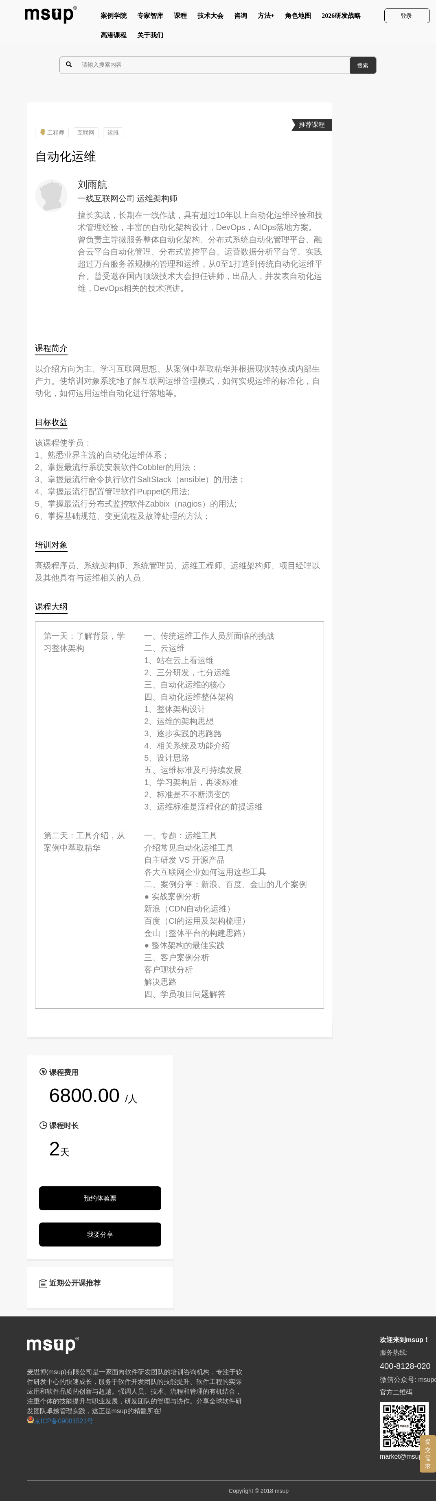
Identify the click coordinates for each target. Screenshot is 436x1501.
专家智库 (150, 17)
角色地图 (298, 17)
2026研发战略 (341, 17)
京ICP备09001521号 (60, 1421)
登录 (407, 16)
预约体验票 (100, 1198)
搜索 (362, 65)
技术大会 (210, 17)
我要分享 (100, 1234)
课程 (180, 17)
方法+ (266, 17)
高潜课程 (114, 37)
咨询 (240, 17)
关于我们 (150, 37)
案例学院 (114, 17)
